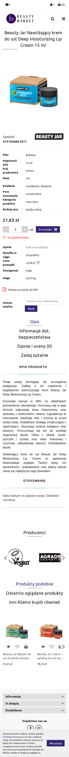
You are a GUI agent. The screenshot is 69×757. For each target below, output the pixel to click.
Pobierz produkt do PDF (20, 289)
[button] (61, 4)
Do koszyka (48, 229)
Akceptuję (55, 743)
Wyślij (31, 308)
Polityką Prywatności (14, 736)
